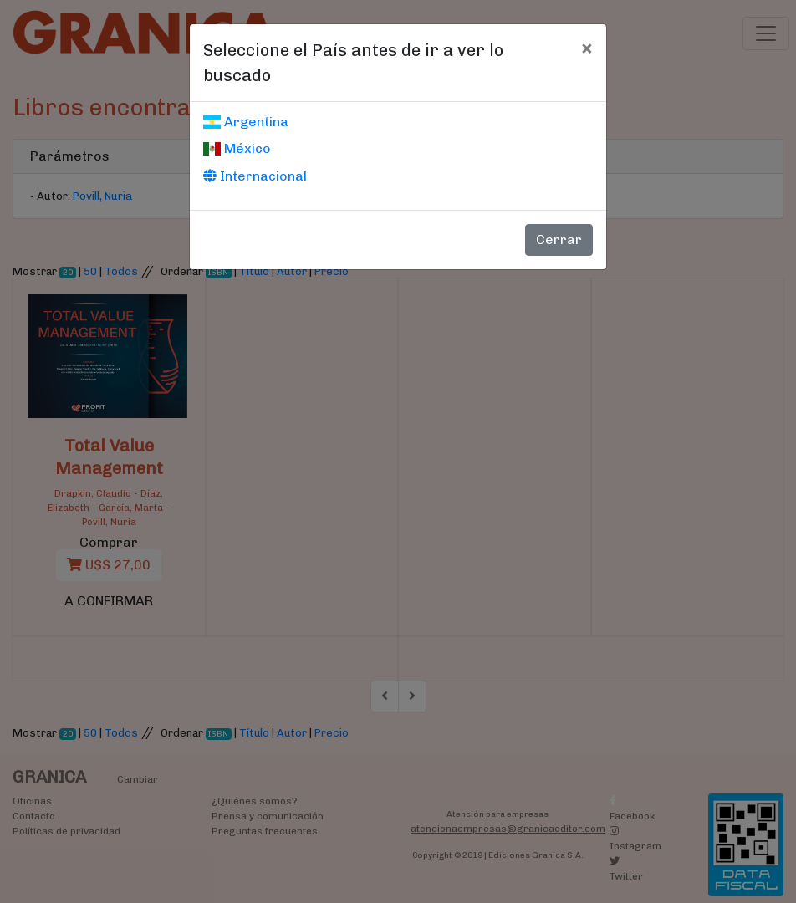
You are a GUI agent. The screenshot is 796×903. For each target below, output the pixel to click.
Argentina (245, 122)
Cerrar (559, 239)
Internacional (255, 176)
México (237, 148)
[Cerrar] (586, 47)
